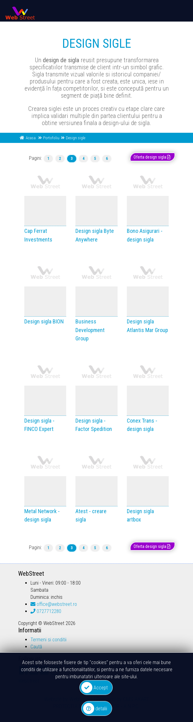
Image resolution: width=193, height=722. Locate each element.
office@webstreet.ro (53, 604)
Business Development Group (90, 330)
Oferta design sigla (152, 157)
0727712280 (45, 611)
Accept (94, 687)
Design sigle (75, 138)
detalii (95, 708)
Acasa (31, 138)
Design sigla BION (44, 321)
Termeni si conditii (48, 640)
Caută (36, 647)
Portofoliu (51, 138)
